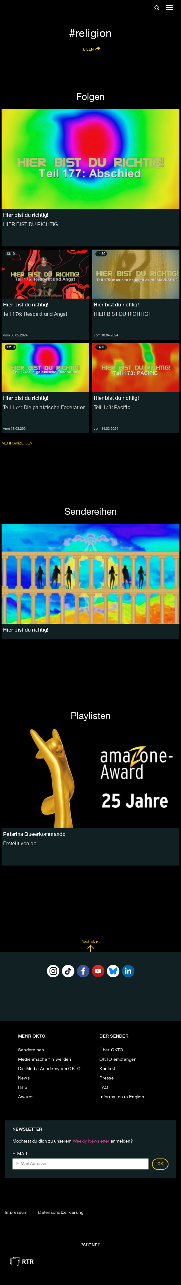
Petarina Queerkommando (34, 834)
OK (160, 1164)
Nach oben (90, 946)
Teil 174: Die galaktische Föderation (44, 407)
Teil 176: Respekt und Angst (35, 314)
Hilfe (22, 1087)
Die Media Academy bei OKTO (49, 1069)
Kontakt (107, 1069)
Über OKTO (111, 1050)
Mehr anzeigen (18, 443)
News (24, 1078)
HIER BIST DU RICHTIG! (122, 314)
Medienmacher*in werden (44, 1059)
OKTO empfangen (118, 1059)
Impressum (16, 1212)
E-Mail (20, 1154)
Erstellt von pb (19, 843)
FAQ (103, 1087)
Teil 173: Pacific (112, 407)
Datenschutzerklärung (60, 1212)
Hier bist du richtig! (25, 305)
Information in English (121, 1097)
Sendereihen (31, 1050)
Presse (106, 1078)
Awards (26, 1097)
